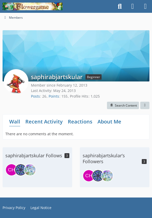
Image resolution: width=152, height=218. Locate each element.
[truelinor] (30, 170)
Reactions (80, 121)
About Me (109, 121)
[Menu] (145, 6)
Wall (14, 121)
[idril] (21, 170)
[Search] (120, 6)
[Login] (132, 6)
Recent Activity (44, 121)
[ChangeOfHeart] (11, 170)
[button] (123, 105)
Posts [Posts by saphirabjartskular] (35, 96)
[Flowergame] (32, 6)
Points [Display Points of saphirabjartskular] (54, 96)
